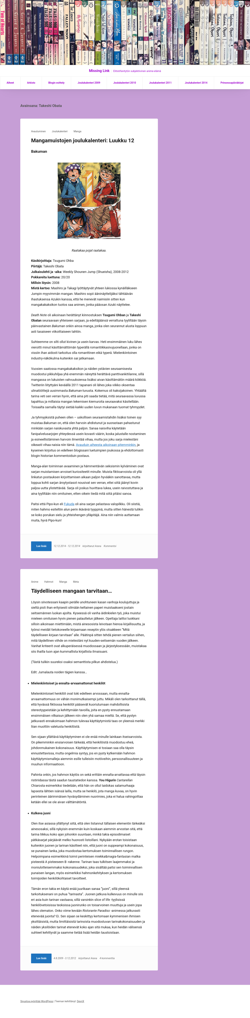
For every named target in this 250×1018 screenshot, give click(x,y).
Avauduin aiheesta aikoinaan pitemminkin (106, 445)
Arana (98, 546)
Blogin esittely (56, 82)
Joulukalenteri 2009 (89, 82)
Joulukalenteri (60, 131)
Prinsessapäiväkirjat (232, 82)
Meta (76, 581)
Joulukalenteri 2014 (196, 82)
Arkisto (31, 82)
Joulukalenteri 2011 (160, 82)
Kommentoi (110, 546)
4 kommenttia (107, 958)
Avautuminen (38, 131)
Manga (77, 131)
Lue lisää (41, 546)
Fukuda (69, 504)
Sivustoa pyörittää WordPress (36, 1001)
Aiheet (10, 82)
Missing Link (99, 71)
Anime (34, 581)
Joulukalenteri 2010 (124, 82)
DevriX (80, 1001)
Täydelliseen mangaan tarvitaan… (71, 591)
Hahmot (48, 581)
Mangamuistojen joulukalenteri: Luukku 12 (82, 140)
